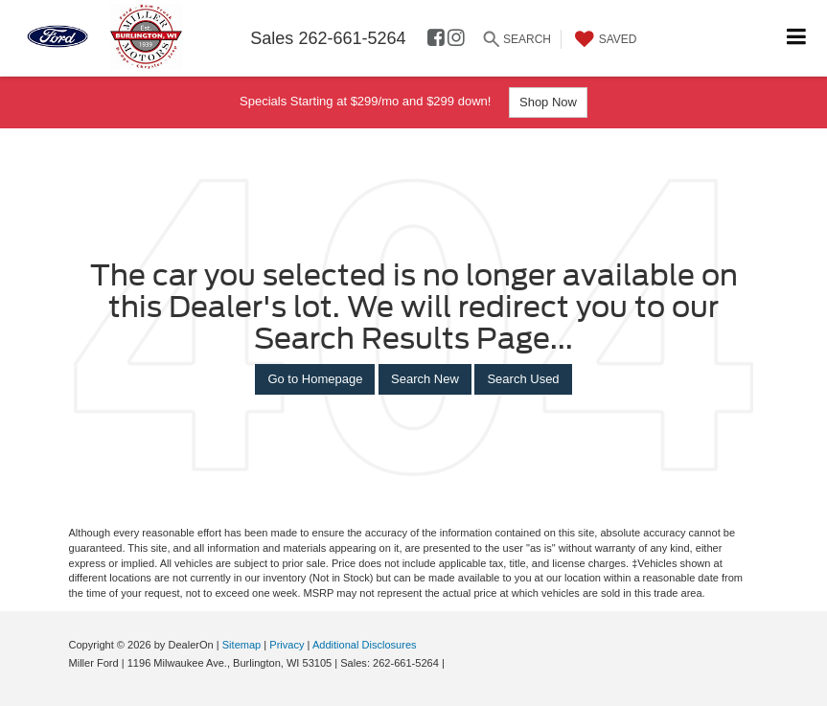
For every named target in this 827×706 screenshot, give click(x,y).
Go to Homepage (314, 379)
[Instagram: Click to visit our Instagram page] (456, 39)
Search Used (523, 379)
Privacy (286, 644)
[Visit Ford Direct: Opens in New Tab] (452, 663)
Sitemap (242, 644)
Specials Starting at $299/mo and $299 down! (413, 102)
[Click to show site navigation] (797, 38)
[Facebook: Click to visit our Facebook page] (436, 39)
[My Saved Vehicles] (603, 39)
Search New (425, 379)
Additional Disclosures (364, 644)
